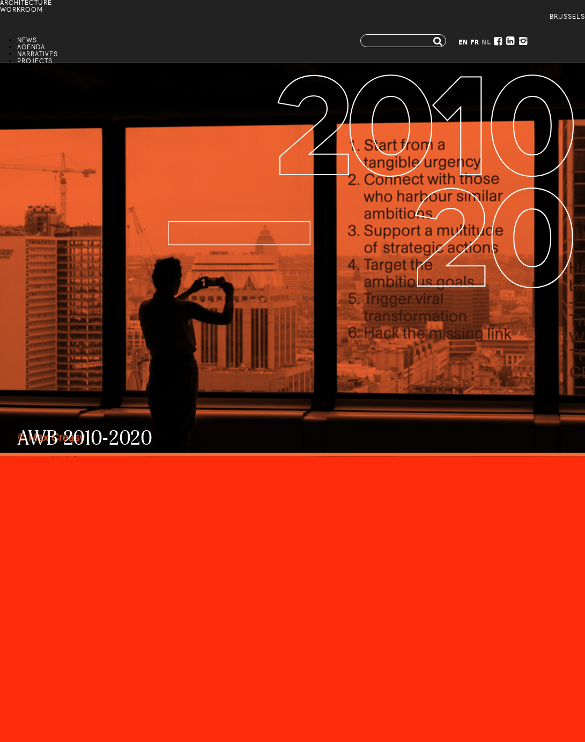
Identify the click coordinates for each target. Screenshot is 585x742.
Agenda (31, 47)
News (27, 41)
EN (463, 43)
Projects (35, 61)
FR (474, 43)
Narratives (37, 54)
